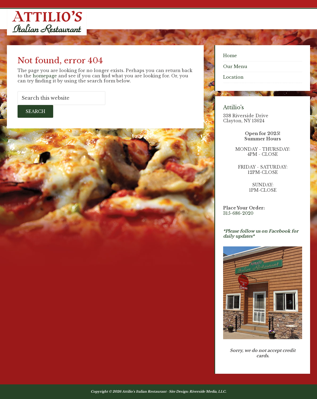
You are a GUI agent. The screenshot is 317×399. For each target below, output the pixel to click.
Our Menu (235, 66)
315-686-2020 (238, 213)
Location (233, 77)
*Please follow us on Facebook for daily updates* (260, 233)
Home (230, 55)
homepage (45, 75)
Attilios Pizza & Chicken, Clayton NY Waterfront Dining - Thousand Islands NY (47, 22)
